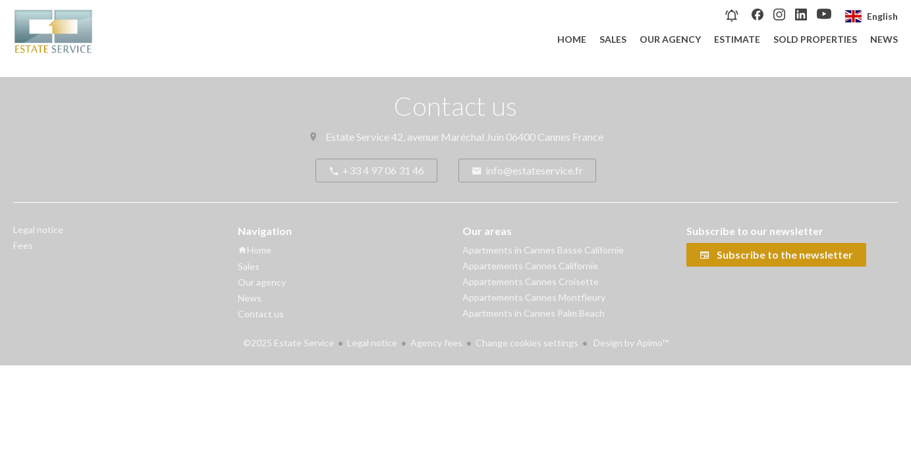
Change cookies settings (527, 342)
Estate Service (357, 136)
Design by (630, 342)
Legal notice (372, 342)
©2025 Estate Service (288, 342)
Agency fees (436, 342)
